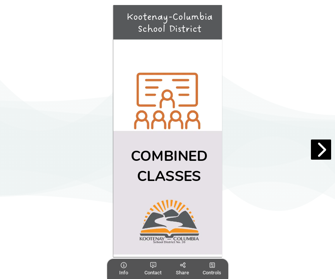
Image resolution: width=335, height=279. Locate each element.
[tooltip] (123, 268)
